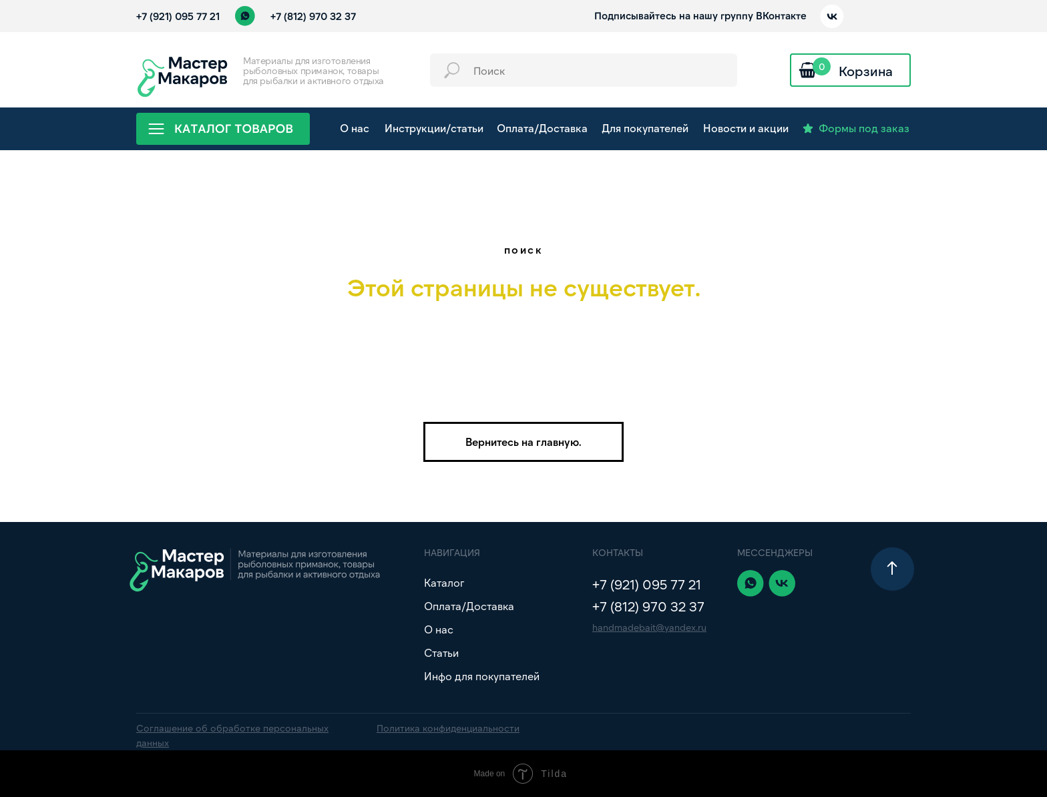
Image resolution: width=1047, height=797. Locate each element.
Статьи (441, 652)
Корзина (866, 71)
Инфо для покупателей (482, 676)
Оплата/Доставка (469, 605)
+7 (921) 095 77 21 (178, 16)
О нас (438, 629)
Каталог (444, 582)
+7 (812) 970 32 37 (313, 16)
